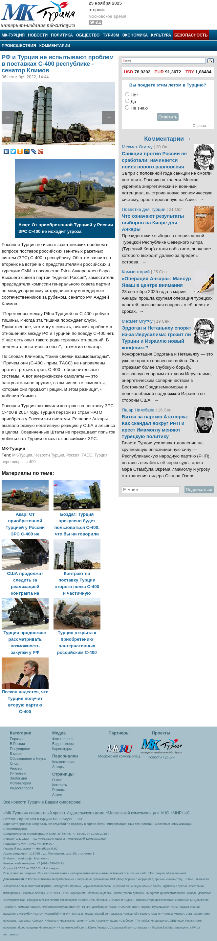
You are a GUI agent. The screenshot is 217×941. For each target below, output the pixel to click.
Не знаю (139, 108)
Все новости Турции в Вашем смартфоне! (42, 802)
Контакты (60, 785)
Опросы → (201, 126)
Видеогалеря (63, 744)
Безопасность (190, 35)
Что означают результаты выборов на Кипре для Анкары (153, 222)
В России (17, 744)
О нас (57, 780)
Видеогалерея (21, 788)
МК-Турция (13, 35)
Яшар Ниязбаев (138, 410)
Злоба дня (18, 778)
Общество (88, 35)
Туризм (111, 35)
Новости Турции (49, 455)
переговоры (12, 461)
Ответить (167, 116)
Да (133, 101)
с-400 (30, 461)
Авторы (58, 767)
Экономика (135, 35)
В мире (16, 753)
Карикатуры (62, 749)
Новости (38, 35)
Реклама (59, 790)
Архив (57, 795)
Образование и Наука (28, 758)
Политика (62, 35)
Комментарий (136, 271)
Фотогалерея (20, 783)
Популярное (20, 749)
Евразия (17, 739)
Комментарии (54, 45)
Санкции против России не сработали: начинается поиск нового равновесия (154, 160)
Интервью (18, 773)
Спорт (15, 763)
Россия (72, 455)
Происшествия (19, 45)
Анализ (16, 768)
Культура (161, 35)
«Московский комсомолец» (130, 813)
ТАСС (86, 455)
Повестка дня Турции (144, 209)
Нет (134, 94)
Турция (101, 455)
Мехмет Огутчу (137, 146)
